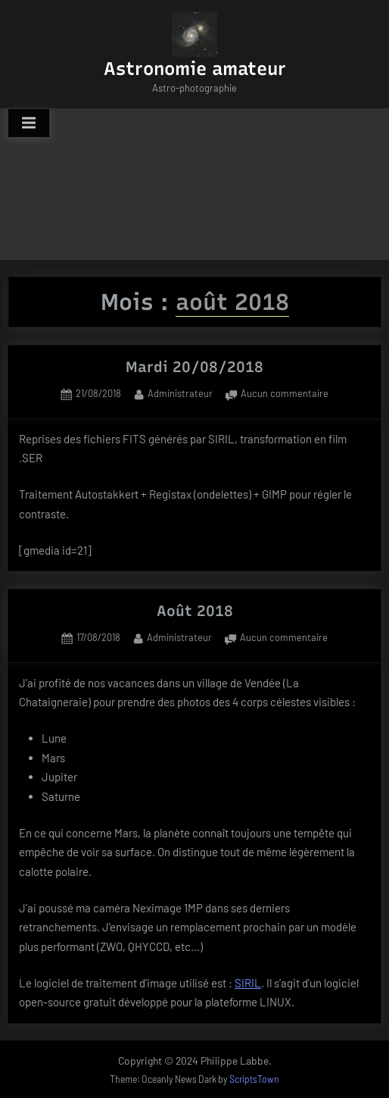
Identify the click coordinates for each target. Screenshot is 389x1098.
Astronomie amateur (195, 69)
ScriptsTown (254, 1079)
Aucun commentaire (284, 394)
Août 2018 (195, 611)
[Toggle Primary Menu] (29, 123)
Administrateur (180, 392)
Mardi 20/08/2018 (194, 367)
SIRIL (248, 983)
